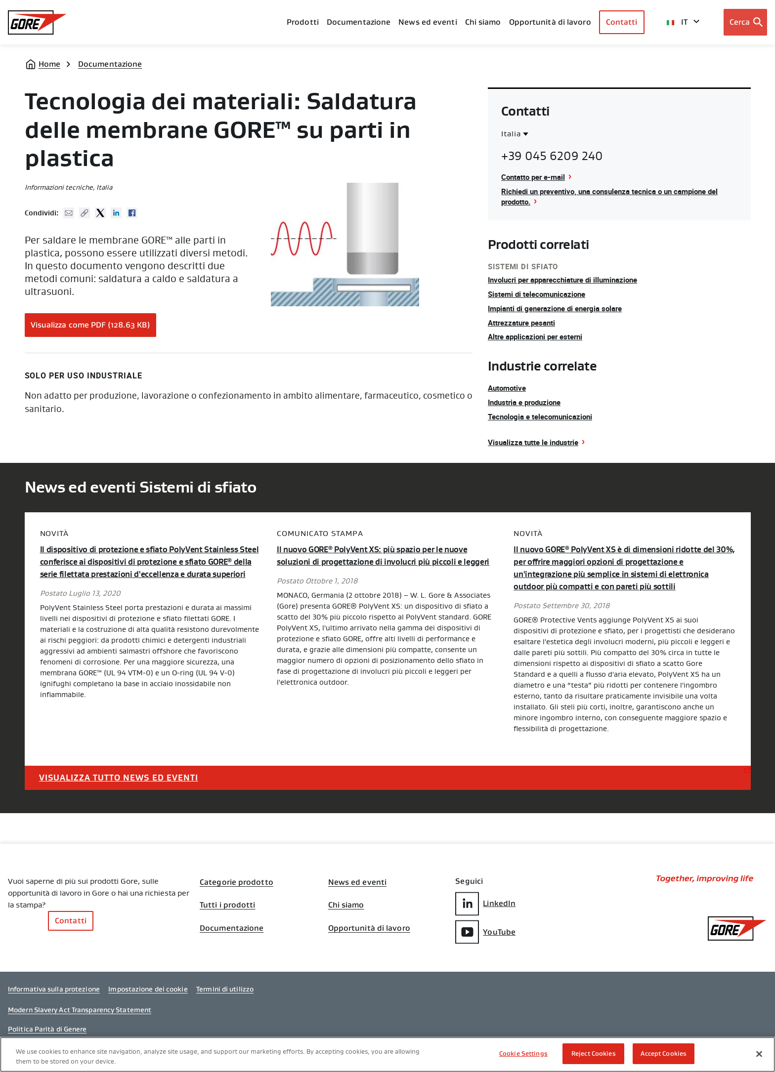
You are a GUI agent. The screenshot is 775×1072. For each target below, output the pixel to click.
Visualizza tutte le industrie (536, 442)
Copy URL (84, 212)
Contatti (622, 22)
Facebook (132, 212)
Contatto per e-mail (535, 176)
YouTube (485, 931)
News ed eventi (427, 22)
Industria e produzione (528, 402)
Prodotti (303, 22)
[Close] (759, 1054)
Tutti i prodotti (228, 907)
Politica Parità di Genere (47, 1034)
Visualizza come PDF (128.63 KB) (90, 325)
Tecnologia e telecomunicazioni (544, 416)
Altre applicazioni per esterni (539, 336)
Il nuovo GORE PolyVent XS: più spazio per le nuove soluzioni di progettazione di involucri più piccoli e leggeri (377, 561)
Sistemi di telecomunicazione (540, 294)
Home (49, 64)
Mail (68, 212)
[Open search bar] (746, 22)
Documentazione (110, 64)
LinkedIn (485, 903)
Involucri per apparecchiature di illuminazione (569, 279)
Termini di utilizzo (225, 994)
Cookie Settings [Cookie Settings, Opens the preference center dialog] (523, 1053)
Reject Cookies (593, 1053)
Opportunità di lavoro (369, 932)
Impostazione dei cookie (147, 994)
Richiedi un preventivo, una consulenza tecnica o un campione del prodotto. (617, 196)
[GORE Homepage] (37, 22)
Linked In (116, 212)
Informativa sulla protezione (54, 994)
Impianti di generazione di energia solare (561, 308)
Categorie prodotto (236, 882)
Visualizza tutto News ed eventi (123, 776)
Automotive (508, 387)
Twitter (100, 212)
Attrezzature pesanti (524, 322)
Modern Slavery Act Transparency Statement (79, 1015)
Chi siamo (483, 22)
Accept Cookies (664, 1053)
